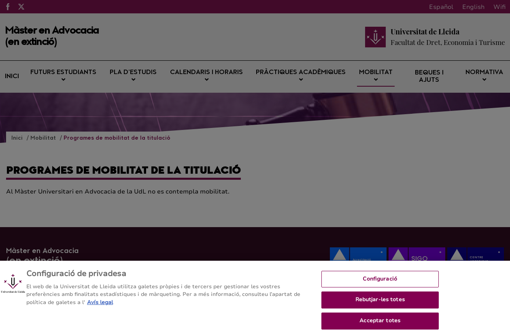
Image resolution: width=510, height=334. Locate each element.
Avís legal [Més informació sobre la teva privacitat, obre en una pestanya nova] (100, 305)
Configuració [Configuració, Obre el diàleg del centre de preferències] (380, 281)
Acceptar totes (379, 323)
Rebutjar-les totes (380, 302)
